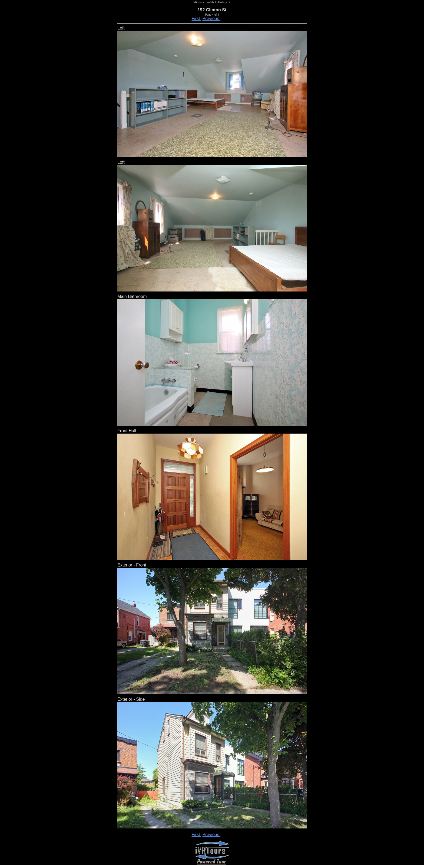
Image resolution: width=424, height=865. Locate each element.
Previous (211, 18)
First (196, 18)
